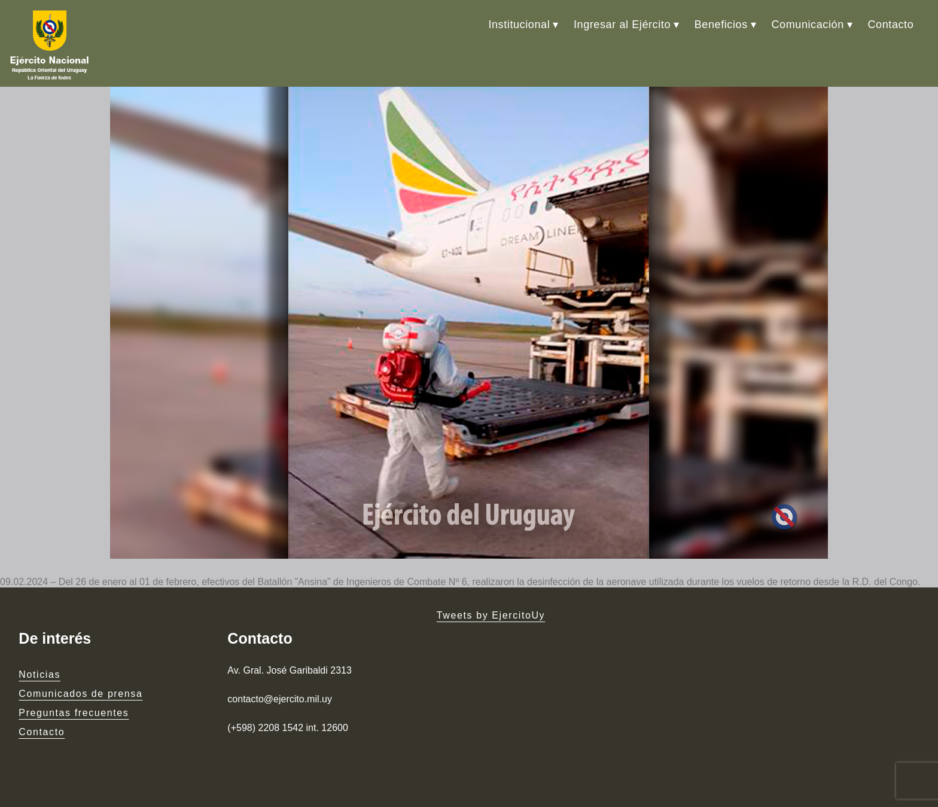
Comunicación (808, 25)
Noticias (39, 674)
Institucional (519, 25)
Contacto (890, 25)
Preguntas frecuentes (74, 713)
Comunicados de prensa (80, 694)
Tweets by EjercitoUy (491, 615)
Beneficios (721, 25)
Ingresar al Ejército (622, 25)
